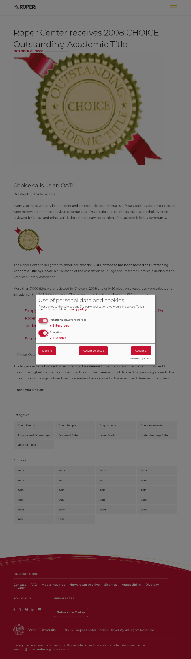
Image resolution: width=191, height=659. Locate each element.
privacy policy (77, 309)
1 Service (58, 338)
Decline (47, 350)
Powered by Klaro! (140, 358)
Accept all (141, 350)
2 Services (59, 326)
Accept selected (93, 350)
